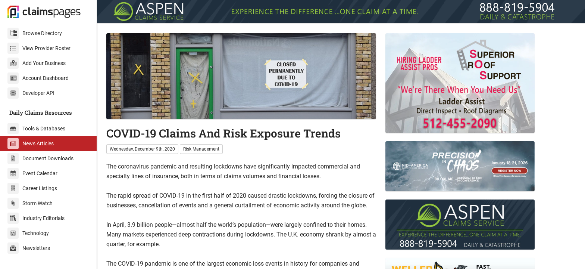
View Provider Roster (39, 48)
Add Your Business (36, 63)
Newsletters (28, 248)
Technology (28, 233)
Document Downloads (40, 158)
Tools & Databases (36, 128)
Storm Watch (30, 203)
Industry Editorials (36, 218)
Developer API (30, 93)
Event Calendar (32, 173)
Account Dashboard (38, 78)
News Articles (30, 143)
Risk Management (201, 149)
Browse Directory (34, 33)
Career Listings (32, 188)
